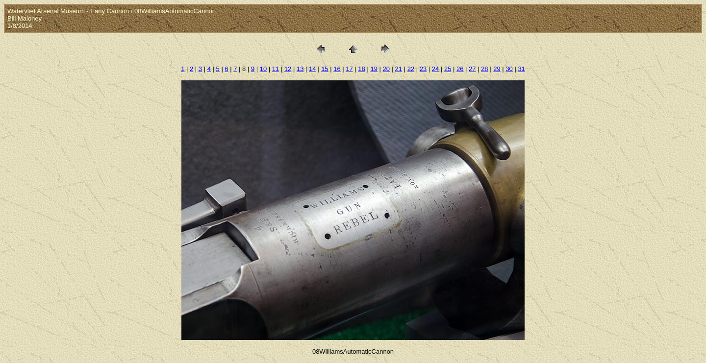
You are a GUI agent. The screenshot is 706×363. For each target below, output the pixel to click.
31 (521, 69)
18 (361, 69)
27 (472, 69)
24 (435, 69)
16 (336, 69)
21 (398, 69)
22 (410, 69)
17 (349, 69)
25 (447, 69)
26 (459, 69)
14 (312, 69)
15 (324, 69)
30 (508, 69)
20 (386, 69)
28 (484, 69)
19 (373, 69)
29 (496, 69)
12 (287, 69)
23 (423, 69)
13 (300, 69)
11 (275, 69)
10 (263, 69)
